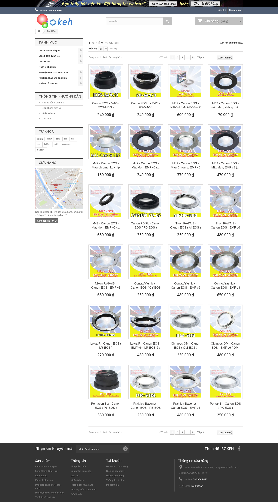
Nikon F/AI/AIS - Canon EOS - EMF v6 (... (225, 226)
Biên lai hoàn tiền (115, 471)
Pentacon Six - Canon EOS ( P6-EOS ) (105, 405)
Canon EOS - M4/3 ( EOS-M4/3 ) (105, 105)
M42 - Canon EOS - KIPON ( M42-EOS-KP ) (185, 105)
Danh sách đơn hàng (117, 466)
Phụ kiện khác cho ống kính (53, 78)
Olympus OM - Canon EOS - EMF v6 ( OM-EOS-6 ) (225, 346)
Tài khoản (113, 460)
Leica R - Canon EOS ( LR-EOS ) (105, 345)
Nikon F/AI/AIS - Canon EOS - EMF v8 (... (105, 286)
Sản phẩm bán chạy (81, 471)
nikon (40, 139)
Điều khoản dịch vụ (51, 108)
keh (65, 139)
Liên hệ (222, 10)
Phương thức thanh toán (83, 489)
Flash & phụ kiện (47, 67)
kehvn (49, 139)
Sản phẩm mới (78, 466)
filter (73, 139)
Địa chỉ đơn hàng (115, 475)
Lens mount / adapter (49, 50)
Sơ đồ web (76, 494)
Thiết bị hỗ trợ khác (48, 83)
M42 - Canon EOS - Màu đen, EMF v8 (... (225, 165)
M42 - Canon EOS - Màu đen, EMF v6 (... (146, 165)
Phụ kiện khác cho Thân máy (53, 72)
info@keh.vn (197, 486)
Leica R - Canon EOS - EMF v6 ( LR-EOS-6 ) (145, 345)
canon (41, 149)
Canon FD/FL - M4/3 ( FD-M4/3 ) (145, 105)
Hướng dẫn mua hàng (52, 102)
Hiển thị (92, 48)
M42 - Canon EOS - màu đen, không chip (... (226, 105)
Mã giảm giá (112, 485)
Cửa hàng (46, 118)
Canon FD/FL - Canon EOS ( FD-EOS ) (145, 225)
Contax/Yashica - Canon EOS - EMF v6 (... (185, 286)
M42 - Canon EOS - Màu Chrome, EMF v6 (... (185, 166)
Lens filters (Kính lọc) (49, 56)
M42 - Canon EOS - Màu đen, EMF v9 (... (106, 225)
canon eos (66, 144)
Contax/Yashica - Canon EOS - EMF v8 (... (225, 286)
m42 (56, 144)
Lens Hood (44, 61)
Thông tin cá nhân (115, 480)
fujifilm (47, 144)
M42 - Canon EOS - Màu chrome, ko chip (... (106, 166)
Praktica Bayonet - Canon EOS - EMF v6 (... (185, 406)
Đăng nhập (235, 10)
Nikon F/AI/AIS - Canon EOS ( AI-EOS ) (185, 225)
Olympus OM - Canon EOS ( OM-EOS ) (185, 345)
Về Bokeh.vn (48, 113)
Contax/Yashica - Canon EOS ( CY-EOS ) (146, 286)
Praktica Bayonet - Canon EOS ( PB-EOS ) (145, 406)
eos (38, 144)
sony (58, 139)
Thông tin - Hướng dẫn (60, 96)
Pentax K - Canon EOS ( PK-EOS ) (225, 405)
